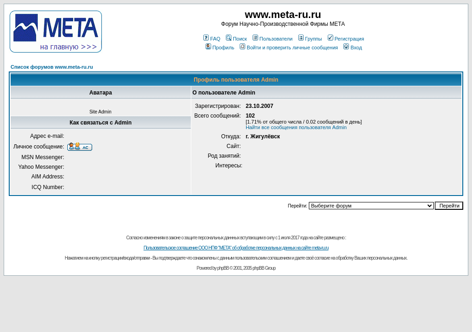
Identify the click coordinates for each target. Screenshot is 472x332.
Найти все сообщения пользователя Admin (296, 127)
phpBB (223, 268)
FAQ (211, 39)
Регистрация (346, 39)
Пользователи (273, 39)
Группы (310, 39)
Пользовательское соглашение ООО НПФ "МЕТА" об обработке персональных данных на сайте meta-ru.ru (235, 247)
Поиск (236, 39)
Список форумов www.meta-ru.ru (52, 67)
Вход (352, 47)
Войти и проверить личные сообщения (289, 47)
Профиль (220, 47)
